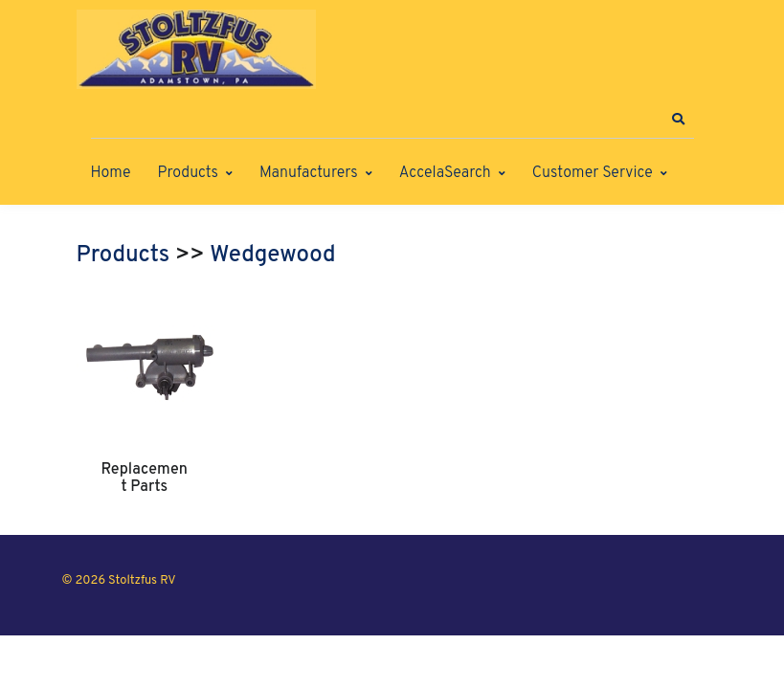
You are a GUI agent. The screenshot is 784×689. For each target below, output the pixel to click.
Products (188, 173)
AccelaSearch (445, 173)
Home (111, 173)
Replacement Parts (144, 478)
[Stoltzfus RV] (196, 49)
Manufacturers (308, 173)
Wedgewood (272, 255)
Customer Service (592, 173)
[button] (678, 119)
